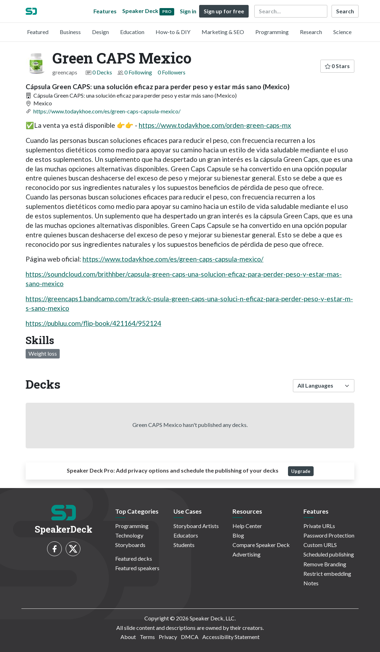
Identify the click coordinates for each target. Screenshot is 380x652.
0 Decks (102, 72)
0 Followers (171, 72)
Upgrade (300, 471)
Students (184, 544)
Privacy (168, 636)
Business (70, 31)
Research (311, 31)
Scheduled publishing (328, 554)
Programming (272, 31)
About (128, 636)
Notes (311, 583)
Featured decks (133, 558)
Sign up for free (224, 11)
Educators (185, 535)
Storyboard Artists (196, 525)
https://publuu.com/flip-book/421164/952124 (93, 323)
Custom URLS (320, 544)
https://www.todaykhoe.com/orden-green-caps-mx (215, 125)
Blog (238, 535)
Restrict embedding (327, 573)
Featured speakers (137, 568)
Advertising (246, 554)
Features (105, 11)
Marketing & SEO (223, 31)
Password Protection (328, 535)
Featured (37, 31)
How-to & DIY (173, 31)
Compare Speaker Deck (261, 544)
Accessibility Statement (231, 636)
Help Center (247, 525)
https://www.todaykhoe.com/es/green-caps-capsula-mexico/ (107, 111)
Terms (147, 636)
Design (100, 31)
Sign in (188, 11)
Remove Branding (324, 564)
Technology (129, 535)
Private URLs (319, 525)
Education (132, 31)
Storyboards (130, 544)
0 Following (138, 72)
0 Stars (337, 65)
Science (342, 31)
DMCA (189, 636)
